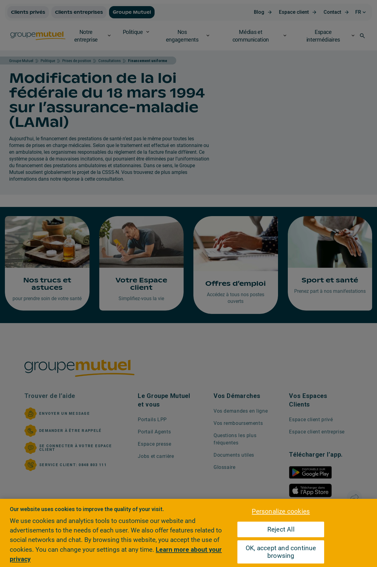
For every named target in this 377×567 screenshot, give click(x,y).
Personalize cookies (281, 511)
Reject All (281, 529)
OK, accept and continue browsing (281, 551)
